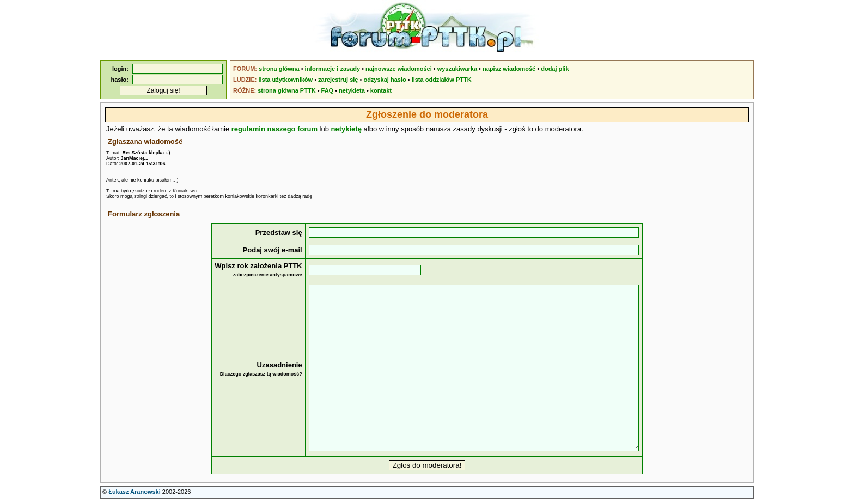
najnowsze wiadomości (398, 68)
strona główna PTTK (286, 90)
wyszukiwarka (457, 68)
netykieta (352, 90)
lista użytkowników (285, 79)
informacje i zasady (333, 68)
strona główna (279, 68)
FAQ (327, 90)
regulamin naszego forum (274, 129)
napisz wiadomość (509, 68)
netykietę (346, 129)
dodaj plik (555, 68)
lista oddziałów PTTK (442, 79)
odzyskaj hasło (384, 79)
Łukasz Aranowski (134, 491)
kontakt (381, 90)
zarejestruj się (338, 79)
